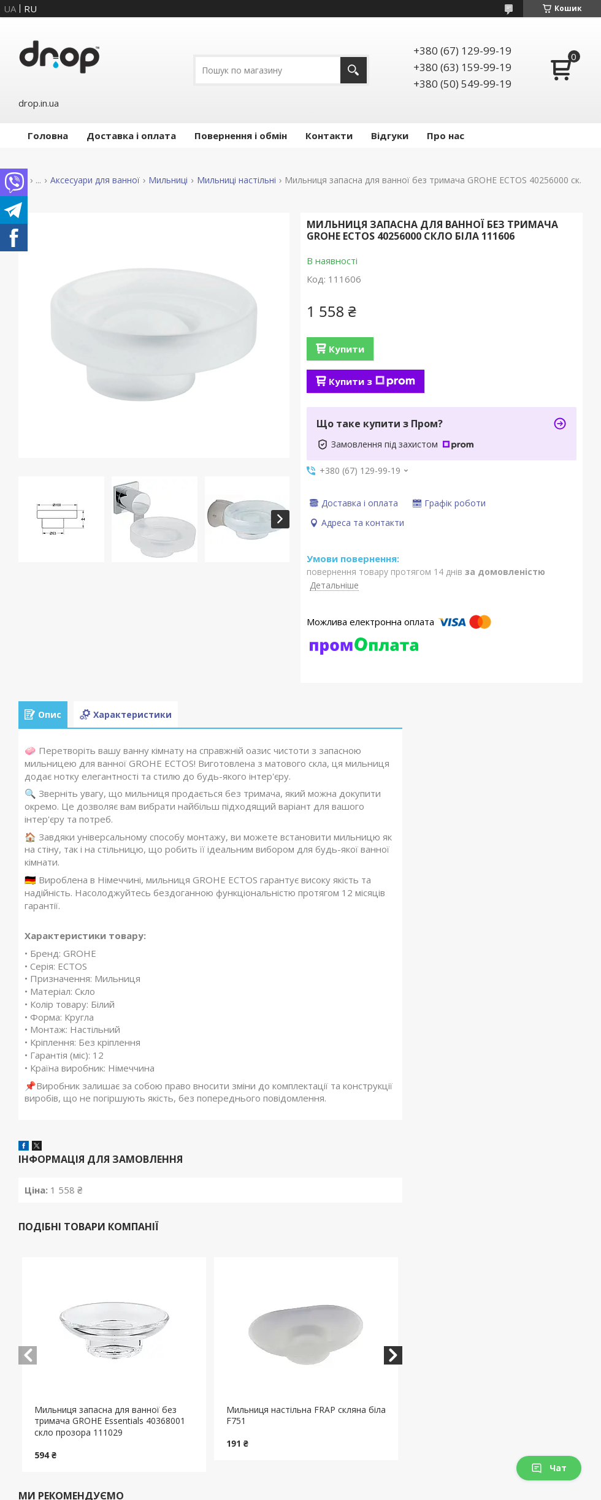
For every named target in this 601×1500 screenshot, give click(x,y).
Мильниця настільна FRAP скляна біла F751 (306, 1415)
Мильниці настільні (236, 180)
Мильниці (168, 180)
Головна (48, 135)
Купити (346, 349)
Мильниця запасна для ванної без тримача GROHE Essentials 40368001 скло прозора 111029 (109, 1421)
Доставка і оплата (131, 135)
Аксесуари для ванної (95, 180)
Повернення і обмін (240, 135)
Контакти (329, 135)
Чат (549, 1468)
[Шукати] (353, 70)
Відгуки (389, 135)
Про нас (445, 135)
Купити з (372, 381)
